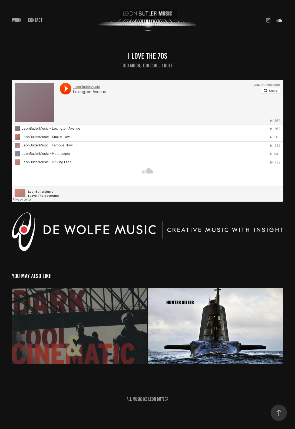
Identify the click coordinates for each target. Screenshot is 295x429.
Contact (35, 20)
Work (16, 20)
